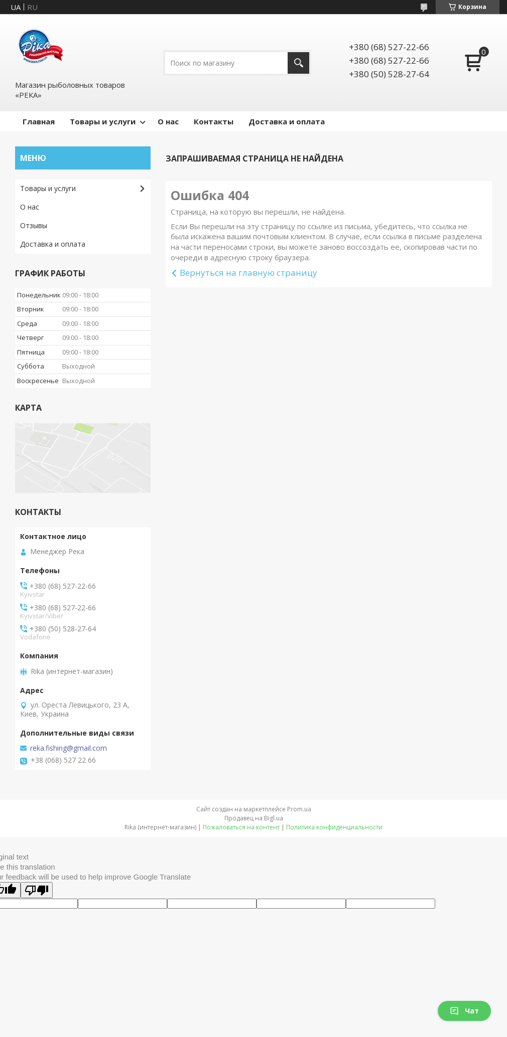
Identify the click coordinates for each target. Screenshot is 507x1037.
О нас (168, 121)
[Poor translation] (37, 890)
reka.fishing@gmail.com (68, 748)
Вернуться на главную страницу (248, 272)
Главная (39, 121)
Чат (464, 1010)
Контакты (213, 121)
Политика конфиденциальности (334, 827)
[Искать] (298, 63)
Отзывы (33, 225)
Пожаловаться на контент (241, 827)
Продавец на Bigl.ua (253, 818)
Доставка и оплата (286, 121)
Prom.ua (299, 809)
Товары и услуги (103, 121)
